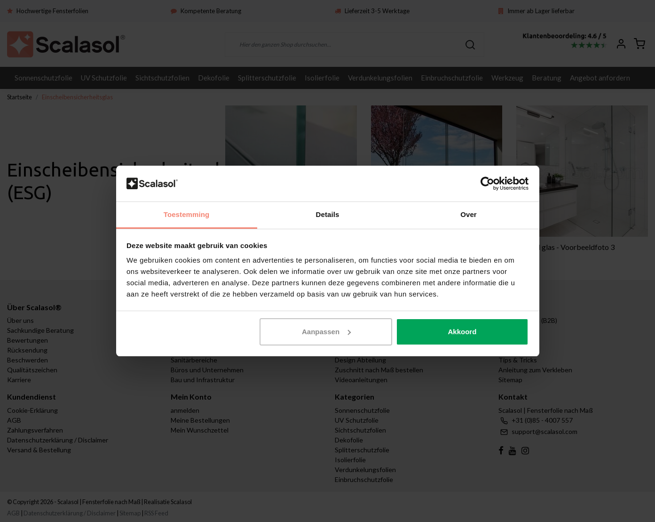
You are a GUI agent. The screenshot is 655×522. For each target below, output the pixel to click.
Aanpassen (326, 332)
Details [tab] (327, 214)
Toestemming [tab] (187, 214)
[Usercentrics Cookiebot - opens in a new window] (487, 184)
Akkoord (462, 332)
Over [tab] (468, 214)
